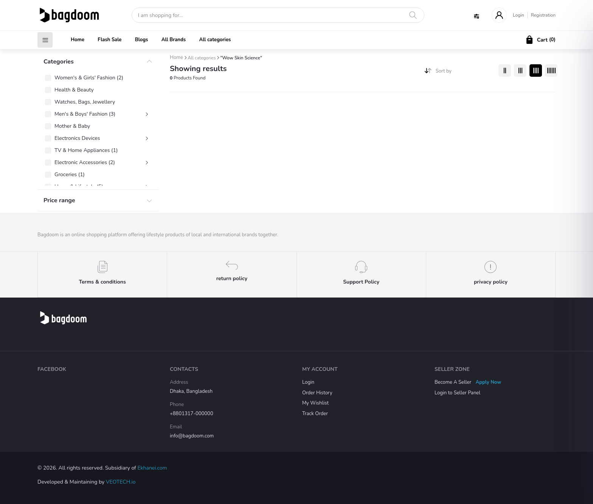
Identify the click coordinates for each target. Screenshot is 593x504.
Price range (59, 200)
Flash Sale (109, 39)
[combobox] (464, 72)
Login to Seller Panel (457, 392)
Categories (58, 61)
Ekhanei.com (152, 467)
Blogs (141, 39)
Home (77, 39)
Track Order (315, 413)
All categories (215, 39)
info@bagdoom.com (192, 436)
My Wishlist (315, 403)
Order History (317, 392)
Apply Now (488, 382)
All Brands (173, 39)
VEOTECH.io (121, 481)
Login (518, 15)
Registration (543, 15)
